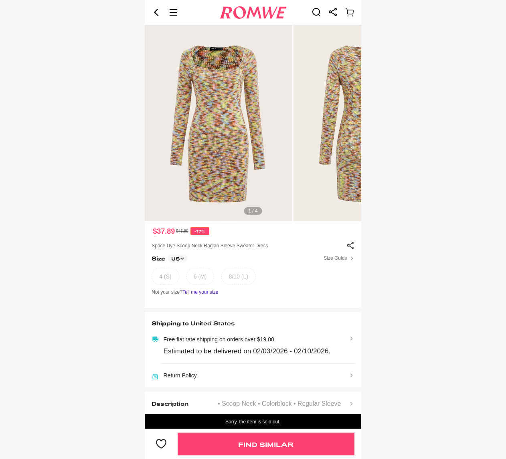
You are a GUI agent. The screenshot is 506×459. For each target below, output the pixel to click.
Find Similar (265, 444)
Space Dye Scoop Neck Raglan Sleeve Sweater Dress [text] (210, 246)
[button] (156, 12)
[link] (316, 12)
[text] (253, 123)
